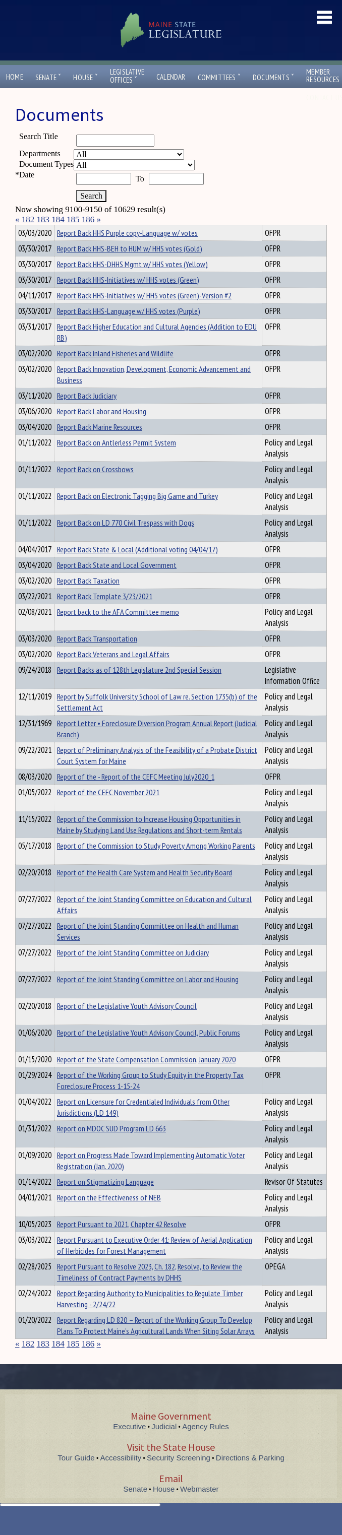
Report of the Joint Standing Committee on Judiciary (133, 970)
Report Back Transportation (97, 656)
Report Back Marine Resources (99, 445)
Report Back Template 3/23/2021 (104, 614)
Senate (48, 77)
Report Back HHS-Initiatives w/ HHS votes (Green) (128, 297)
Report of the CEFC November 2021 (108, 810)
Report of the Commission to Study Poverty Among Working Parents (156, 863)
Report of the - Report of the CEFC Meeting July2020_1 (135, 794)
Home (14, 77)
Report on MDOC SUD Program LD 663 (111, 1146)
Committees (219, 77)
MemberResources (322, 75)
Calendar (171, 77)
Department (73, 231)
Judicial (164, 1444)
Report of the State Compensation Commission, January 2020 (146, 1077)
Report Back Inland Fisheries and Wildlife (115, 371)
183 (43, 219)
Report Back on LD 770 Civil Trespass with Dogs (125, 540)
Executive (129, 1444)
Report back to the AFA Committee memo (118, 629)
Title (23, 231)
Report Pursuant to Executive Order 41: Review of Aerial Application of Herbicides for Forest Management (154, 1263)
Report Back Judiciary (87, 413)
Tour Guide (76, 1476)
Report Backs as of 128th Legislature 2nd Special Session (139, 687)
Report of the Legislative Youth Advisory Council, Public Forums (148, 1050)
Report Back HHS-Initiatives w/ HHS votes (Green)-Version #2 (144, 313)
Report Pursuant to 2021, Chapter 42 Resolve (121, 1242)
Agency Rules (205, 1444)
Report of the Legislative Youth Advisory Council (127, 1024)
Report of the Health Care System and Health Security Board (144, 890)
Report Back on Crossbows (95, 487)
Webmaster (199, 1507)
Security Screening (178, 1476)
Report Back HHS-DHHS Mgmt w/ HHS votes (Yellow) (132, 282)
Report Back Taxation (88, 598)
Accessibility (121, 1476)
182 (28, 219)
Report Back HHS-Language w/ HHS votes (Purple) (128, 329)
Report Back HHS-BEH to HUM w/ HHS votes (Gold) (129, 266)
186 (88, 219)
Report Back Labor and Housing (101, 429)
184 (58, 219)
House (85, 77)
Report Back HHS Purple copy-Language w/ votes (127, 251)
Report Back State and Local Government (117, 583)
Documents (273, 77)
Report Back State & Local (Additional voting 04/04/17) (137, 567)
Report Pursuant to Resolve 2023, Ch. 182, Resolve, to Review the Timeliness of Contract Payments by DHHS (149, 1290)
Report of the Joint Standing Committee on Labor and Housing (148, 997)
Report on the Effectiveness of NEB (109, 1215)
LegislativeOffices (127, 76)
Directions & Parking (250, 1476)
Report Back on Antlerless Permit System (116, 460)
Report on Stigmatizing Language (105, 1199)
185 (73, 219)
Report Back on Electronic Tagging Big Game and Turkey (137, 514)
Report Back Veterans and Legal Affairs (113, 672)
